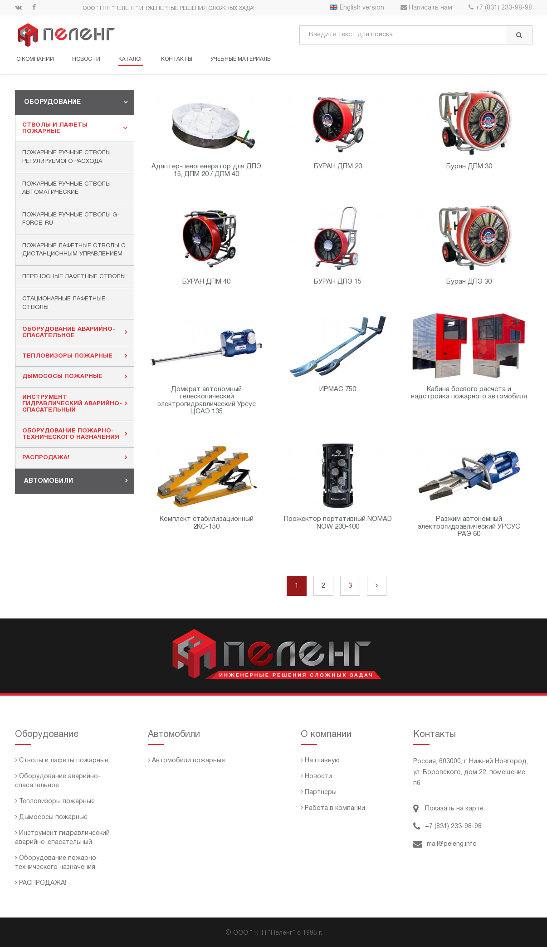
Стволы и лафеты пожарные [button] (74, 128)
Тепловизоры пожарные (55, 802)
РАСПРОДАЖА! (40, 883)
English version (357, 8)
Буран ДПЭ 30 (469, 281)
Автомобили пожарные (186, 761)
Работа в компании (333, 808)
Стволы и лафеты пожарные (61, 761)
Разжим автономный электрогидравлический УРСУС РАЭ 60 (469, 526)
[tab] (74, 102)
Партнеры (319, 792)
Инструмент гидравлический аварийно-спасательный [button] (74, 403)
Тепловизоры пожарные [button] (74, 356)
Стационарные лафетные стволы (63, 303)
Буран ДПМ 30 (469, 166)
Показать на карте (448, 809)
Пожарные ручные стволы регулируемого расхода (66, 157)
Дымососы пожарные (51, 817)
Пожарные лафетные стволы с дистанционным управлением (74, 250)
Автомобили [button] (75, 480)
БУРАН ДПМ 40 (206, 281)
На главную (320, 761)
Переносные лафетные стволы (74, 276)
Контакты (176, 59)
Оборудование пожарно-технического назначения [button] (74, 434)
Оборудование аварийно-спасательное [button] (74, 332)
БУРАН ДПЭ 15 (337, 281)
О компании (35, 59)
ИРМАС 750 (337, 389)
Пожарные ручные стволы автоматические (66, 188)
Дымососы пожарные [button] (74, 376)
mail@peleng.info (445, 844)
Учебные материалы (241, 59)
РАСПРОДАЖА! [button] (74, 457)
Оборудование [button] (75, 102)
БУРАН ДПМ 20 (338, 166)
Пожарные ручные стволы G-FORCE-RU (71, 219)
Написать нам (426, 8)
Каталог (130, 59)
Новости (86, 59)
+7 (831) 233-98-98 (500, 8)
